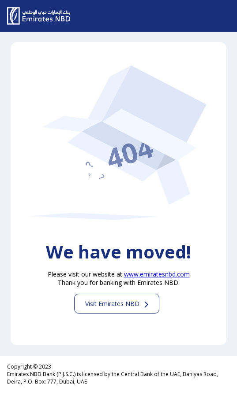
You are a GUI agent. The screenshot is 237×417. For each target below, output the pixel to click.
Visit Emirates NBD (112, 303)
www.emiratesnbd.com (157, 274)
